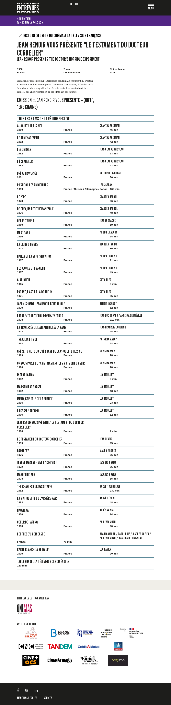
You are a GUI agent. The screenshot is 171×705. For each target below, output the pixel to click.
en (76, 4)
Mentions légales (27, 698)
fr (71, 4)
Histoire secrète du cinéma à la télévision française (62, 35)
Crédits (47, 698)
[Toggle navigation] (151, 9)
